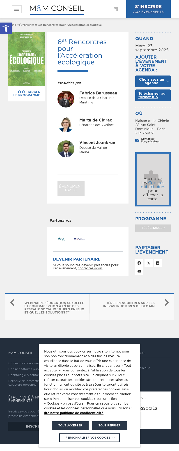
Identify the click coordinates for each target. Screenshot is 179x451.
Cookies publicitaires (153, 185)
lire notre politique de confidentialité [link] (73, 413)
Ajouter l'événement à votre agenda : (151, 63)
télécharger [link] (153, 228)
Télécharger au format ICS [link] (151, 95)
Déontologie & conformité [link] (26, 375)
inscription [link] (38, 426)
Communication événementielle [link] (31, 363)
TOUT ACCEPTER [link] (70, 425)
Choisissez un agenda (151, 81)
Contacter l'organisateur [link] (150, 140)
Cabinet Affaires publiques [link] (27, 369)
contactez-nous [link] (90, 268)
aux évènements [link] (150, 9)
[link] (6, 28)
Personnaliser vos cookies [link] (88, 437)
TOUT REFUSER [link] (110, 425)
